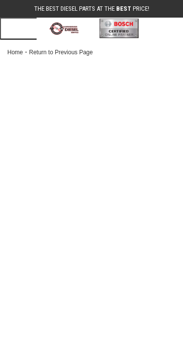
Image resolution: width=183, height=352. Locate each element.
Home (15, 52)
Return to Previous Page (61, 52)
